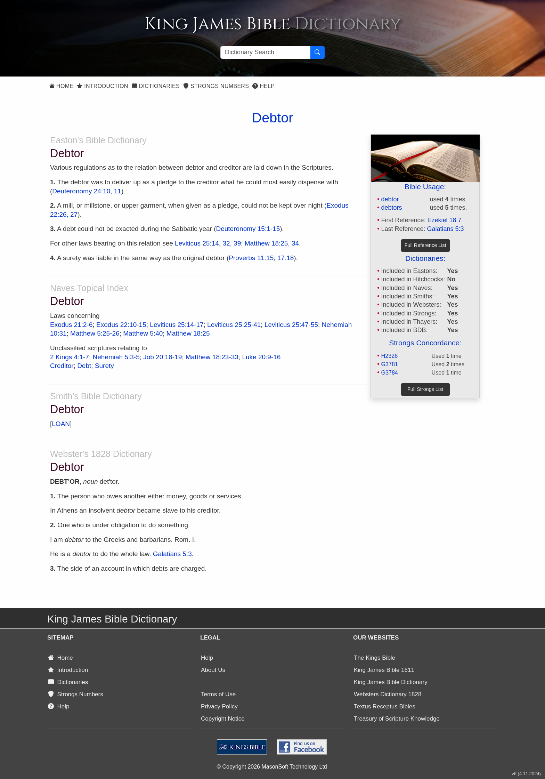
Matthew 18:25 (188, 333)
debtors (391, 207)
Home (61, 86)
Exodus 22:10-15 (121, 324)
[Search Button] (317, 52)
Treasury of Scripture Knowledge (397, 718)
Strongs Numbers (216, 86)
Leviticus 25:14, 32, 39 (208, 243)
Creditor (62, 365)
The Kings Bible (374, 657)
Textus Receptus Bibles (384, 706)
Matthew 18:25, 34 (272, 243)
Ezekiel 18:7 (445, 220)
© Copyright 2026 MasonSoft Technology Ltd (272, 767)
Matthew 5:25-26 (95, 333)
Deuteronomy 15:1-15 (248, 228)
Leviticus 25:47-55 (291, 324)
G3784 (389, 372)
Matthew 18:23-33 (212, 357)
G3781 (389, 364)
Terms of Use (218, 694)
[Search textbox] (265, 52)
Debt (84, 365)
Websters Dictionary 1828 (387, 694)
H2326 (389, 356)
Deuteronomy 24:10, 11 (86, 191)
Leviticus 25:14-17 (176, 324)
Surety (104, 365)
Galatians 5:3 (445, 228)
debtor (390, 199)
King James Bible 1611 (384, 670)
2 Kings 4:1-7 (69, 357)
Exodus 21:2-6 (71, 324)
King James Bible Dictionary (391, 682)
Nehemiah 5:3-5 (116, 357)
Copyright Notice (223, 718)
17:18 (285, 258)
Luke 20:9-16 (261, 357)
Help (263, 86)
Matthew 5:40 (143, 333)
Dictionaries (156, 86)
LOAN (61, 423)
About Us (213, 670)
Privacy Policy (219, 706)
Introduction (102, 86)
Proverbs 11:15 (251, 258)
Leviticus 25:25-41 (234, 324)
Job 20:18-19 (162, 357)
